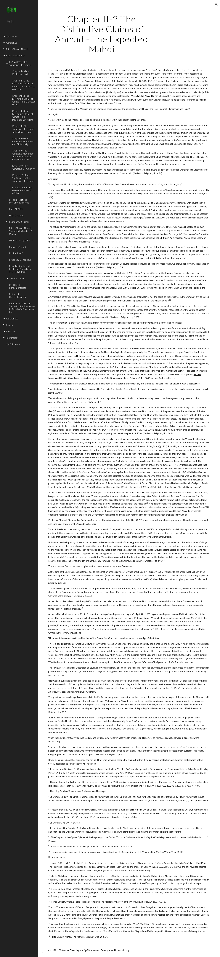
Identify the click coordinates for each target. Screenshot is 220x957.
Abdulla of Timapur (88, 503)
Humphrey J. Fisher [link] (19, 221)
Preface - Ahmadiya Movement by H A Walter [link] (22, 190)
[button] (216, 4)
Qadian (157, 203)
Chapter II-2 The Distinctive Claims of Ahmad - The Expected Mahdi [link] (23, 100)
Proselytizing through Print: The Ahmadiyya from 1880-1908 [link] (20, 269)
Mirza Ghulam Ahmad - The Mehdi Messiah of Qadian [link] (20, 231)
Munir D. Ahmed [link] (17, 246)
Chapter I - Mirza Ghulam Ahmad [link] (20, 72)
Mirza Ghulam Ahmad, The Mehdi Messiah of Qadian (76, 937)
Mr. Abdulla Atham (116, 356)
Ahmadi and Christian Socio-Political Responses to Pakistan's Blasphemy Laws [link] (22, 308)
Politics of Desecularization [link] (17, 295)
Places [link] (9, 325)
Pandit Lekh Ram (75, 356)
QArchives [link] (11, 36)
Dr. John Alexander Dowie (85, 359)
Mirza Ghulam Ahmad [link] (17, 49)
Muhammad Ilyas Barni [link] (20, 240)
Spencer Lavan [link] (16, 278)
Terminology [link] (12, 337)
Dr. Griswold (87, 644)
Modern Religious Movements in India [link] (19, 201)
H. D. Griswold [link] (16, 215)
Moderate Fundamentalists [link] (17, 286)
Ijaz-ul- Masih (162, 238)
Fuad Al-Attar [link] (16, 208)
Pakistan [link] (10, 331)
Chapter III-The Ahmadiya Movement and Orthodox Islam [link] (23, 129)
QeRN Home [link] (13, 344)
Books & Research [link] (15, 55)
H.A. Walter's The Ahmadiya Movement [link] (20, 63)
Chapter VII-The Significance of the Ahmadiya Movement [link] (23, 178)
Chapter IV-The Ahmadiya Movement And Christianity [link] (23, 141)
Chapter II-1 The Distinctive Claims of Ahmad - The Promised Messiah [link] (23, 85)
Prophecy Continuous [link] (20, 259)
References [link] (12, 318)
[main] (101, 34)
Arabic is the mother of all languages (167, 258)
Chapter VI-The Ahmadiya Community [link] (23, 167)
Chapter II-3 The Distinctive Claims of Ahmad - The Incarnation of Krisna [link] (22, 115)
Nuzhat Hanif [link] (16, 253)
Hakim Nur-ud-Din (137, 809)
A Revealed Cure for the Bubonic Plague (160, 273)
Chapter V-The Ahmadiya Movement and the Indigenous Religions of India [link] (23, 155)
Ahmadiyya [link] (11, 42)
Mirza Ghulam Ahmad (141, 96)
